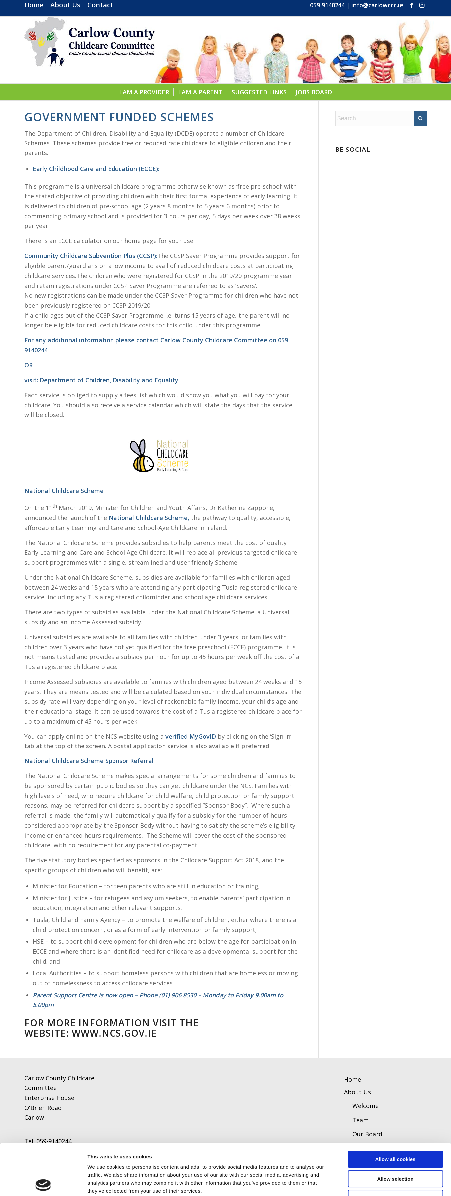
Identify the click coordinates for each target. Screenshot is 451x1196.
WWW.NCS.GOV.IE (114, 1033)
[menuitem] (35, 5)
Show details (347, 1183)
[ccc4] (89, 50)
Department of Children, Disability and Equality (109, 380)
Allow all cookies (395, 1108)
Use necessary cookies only (395, 1147)
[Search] (381, 118)
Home (352, 1079)
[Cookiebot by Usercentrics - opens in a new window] (43, 1183)
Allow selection (395, 1127)
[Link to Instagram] (422, 5)
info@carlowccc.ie (377, 5)
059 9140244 (327, 5)
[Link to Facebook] (412, 5)
